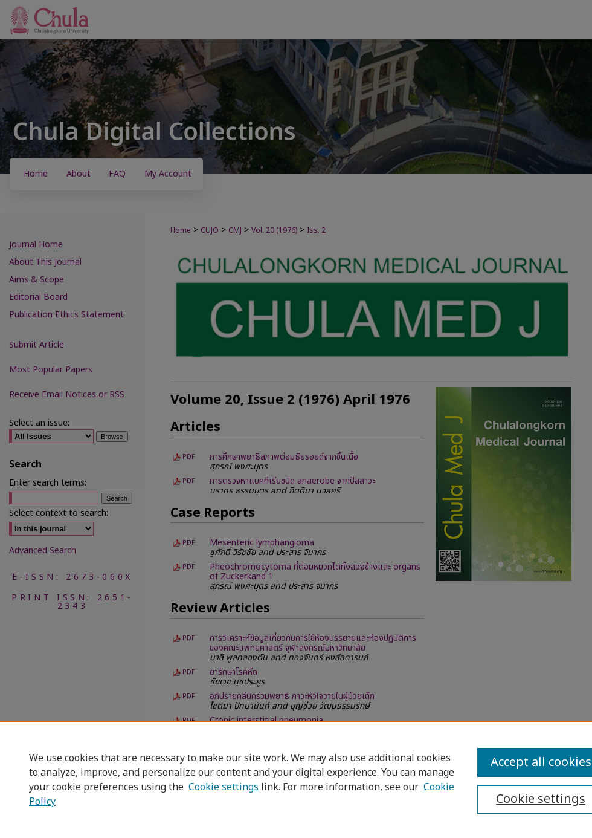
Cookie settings (223, 787)
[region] (296, 779)
